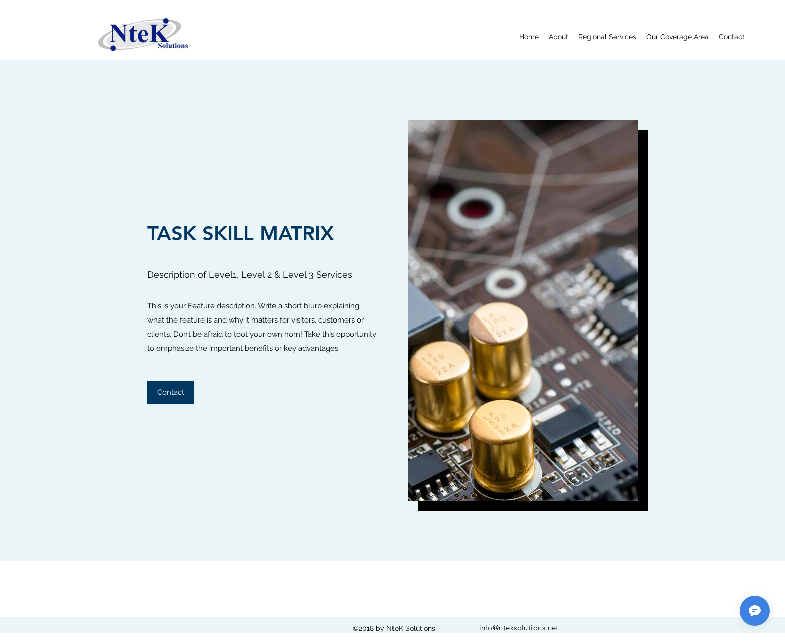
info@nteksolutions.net (519, 627)
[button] (170, 392)
